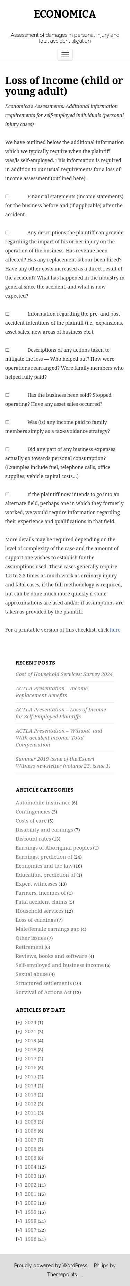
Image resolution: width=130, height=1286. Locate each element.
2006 (31, 1148)
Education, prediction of (45, 874)
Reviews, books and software (51, 955)
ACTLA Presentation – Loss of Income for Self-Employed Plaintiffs (61, 713)
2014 (31, 1085)
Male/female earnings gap (47, 928)
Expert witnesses (37, 883)
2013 (31, 1094)
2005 (31, 1157)
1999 (31, 1211)
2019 (31, 1040)
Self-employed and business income (60, 964)
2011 (31, 1112)
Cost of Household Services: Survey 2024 (64, 673)
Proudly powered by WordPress (50, 1265)
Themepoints (62, 1274)
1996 (31, 1238)
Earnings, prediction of (44, 856)
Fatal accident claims (41, 901)
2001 (31, 1193)
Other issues (31, 937)
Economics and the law (44, 865)
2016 (31, 1067)
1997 (31, 1229)
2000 (31, 1202)
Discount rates (33, 838)
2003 (31, 1175)
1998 (31, 1220)
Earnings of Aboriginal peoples (54, 847)
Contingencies (33, 811)
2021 (31, 1031)
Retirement (29, 946)
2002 (31, 1184)
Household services (39, 910)
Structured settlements (44, 982)
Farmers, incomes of (41, 892)
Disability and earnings (44, 829)
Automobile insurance (43, 802)
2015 (31, 1076)
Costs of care (31, 820)
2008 (31, 1130)
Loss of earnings (36, 919)
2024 (31, 1022)
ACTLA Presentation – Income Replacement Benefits (52, 692)
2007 (31, 1139)
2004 (31, 1166)
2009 (31, 1121)
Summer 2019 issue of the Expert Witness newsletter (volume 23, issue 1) (63, 762)
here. (116, 629)
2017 (31, 1058)
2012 (31, 1103)
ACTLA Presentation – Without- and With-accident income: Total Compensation (59, 737)
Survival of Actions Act (44, 991)
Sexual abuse (32, 973)
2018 (31, 1049)
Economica (65, 14)
